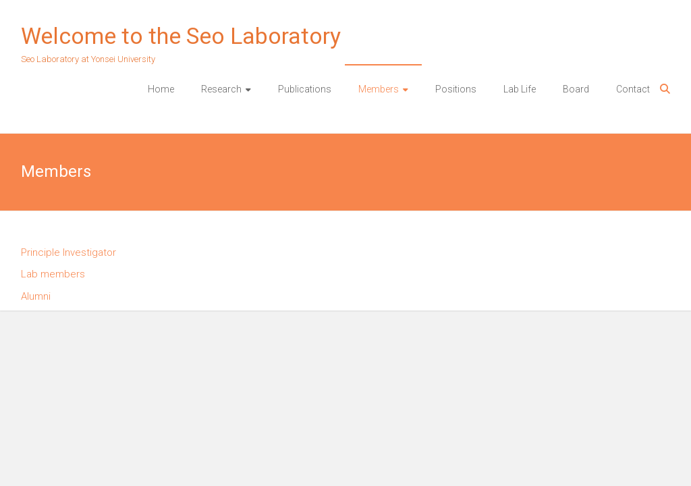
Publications (304, 89)
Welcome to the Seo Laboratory (181, 35)
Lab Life (519, 89)
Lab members (53, 274)
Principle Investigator (68, 252)
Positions (455, 89)
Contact (633, 89)
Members (378, 89)
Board (576, 89)
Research (221, 89)
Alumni (36, 296)
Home (161, 89)
